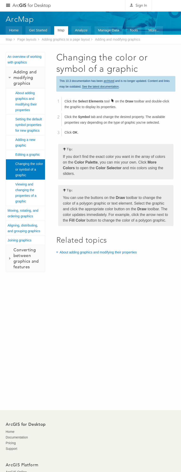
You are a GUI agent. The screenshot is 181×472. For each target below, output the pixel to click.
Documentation (17, 437)
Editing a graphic (27, 154)
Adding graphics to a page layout (66, 39)
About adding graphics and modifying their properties (26, 101)
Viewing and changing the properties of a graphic (26, 192)
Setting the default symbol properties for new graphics (28, 124)
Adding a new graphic (25, 142)
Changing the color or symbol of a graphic (29, 169)
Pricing (11, 443)
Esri (165, 5)
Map (61, 30)
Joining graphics (19, 240)
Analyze (81, 30)
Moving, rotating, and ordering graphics (23, 213)
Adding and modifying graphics (117, 39)
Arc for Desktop (31, 5)
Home (14, 30)
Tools (134, 30)
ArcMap (20, 19)
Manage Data (108, 30)
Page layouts (27, 39)
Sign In (141, 5)
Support (11, 449)
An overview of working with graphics (24, 59)
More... (154, 30)
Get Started (38, 30)
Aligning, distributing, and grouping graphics (24, 228)
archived (109, 81)
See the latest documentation (100, 86)
